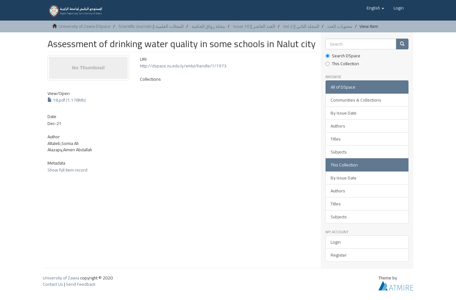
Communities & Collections (356, 100)
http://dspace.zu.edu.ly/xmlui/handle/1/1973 (183, 66)
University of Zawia (61, 278)
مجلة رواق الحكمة (208, 26)
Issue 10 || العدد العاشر (254, 26)
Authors (338, 126)
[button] (375, 8)
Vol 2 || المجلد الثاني (301, 26)
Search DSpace (343, 56)
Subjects (339, 152)
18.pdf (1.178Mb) (67, 100)
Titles (336, 139)
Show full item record (67, 170)
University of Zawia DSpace (85, 26)
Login (336, 242)
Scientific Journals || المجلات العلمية (151, 26)
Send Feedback (81, 284)
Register (339, 255)
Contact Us (53, 284)
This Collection (342, 63)
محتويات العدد (339, 26)
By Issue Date (344, 113)
